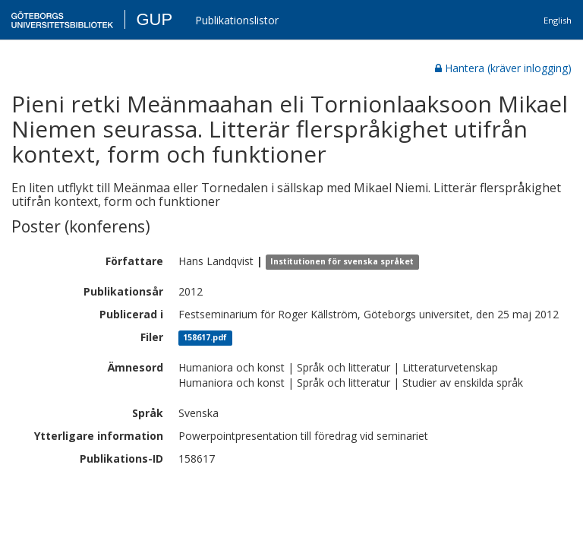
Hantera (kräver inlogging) (503, 68)
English (558, 20)
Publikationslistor (237, 20)
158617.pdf (205, 338)
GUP (154, 19)
